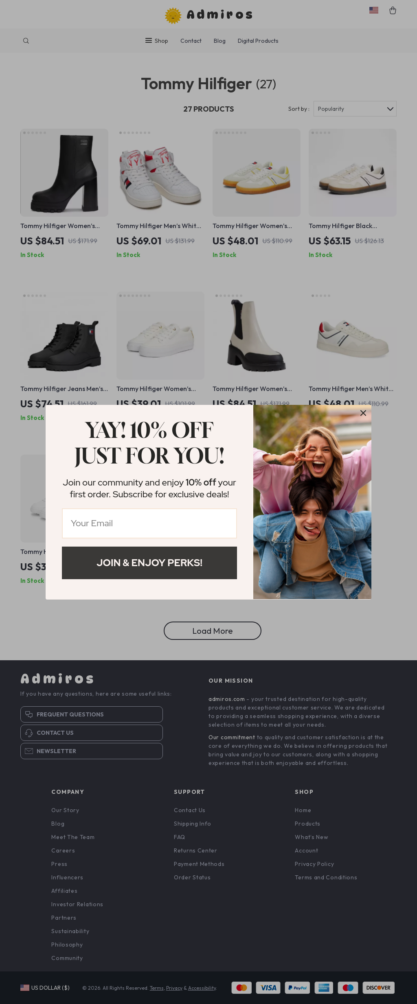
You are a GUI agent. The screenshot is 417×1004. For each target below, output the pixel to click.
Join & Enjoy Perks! (149, 562)
